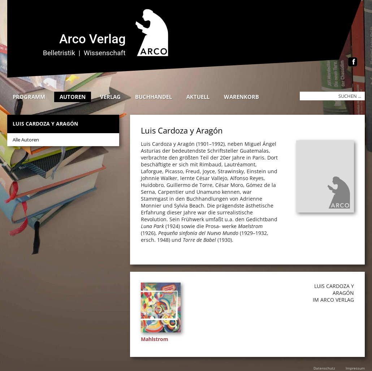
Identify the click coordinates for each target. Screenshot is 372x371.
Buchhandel (153, 96)
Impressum (355, 368)
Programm (29, 96)
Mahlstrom (154, 339)
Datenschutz (324, 368)
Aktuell (197, 96)
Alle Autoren (26, 139)
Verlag (110, 96)
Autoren (73, 96)
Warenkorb (241, 96)
